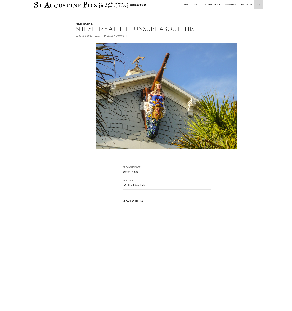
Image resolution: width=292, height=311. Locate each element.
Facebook (246, 4)
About (197, 4)
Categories (211, 4)
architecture (84, 23)
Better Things (167, 169)
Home (186, 4)
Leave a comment (117, 35)
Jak (99, 35)
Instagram (230, 4)
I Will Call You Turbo (167, 182)
